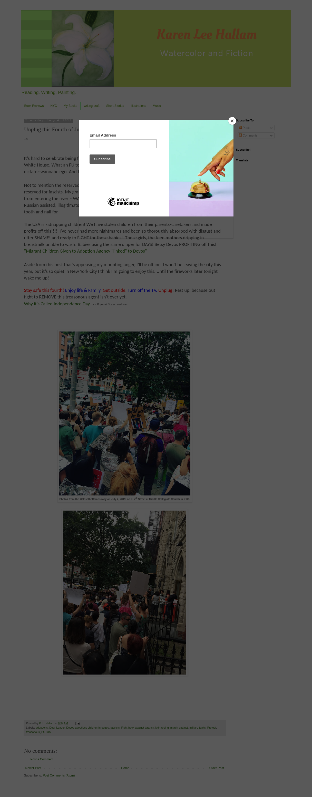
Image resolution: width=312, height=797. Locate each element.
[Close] (232, 121)
